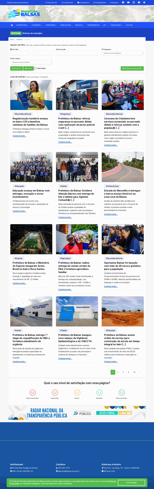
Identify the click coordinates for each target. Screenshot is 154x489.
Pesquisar (16, 68)
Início (12, 39)
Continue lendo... (19, 136)
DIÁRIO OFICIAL (65, 25)
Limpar (28, 68)
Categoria (106, 49)
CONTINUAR (131, 483)
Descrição (61, 49)
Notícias (19, 39)
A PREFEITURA (22, 25)
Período (14, 49)
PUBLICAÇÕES (116, 25)
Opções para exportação (132, 68)
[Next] (134, 371)
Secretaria (15, 58)
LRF (105, 25)
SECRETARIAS (51, 25)
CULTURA (129, 25)
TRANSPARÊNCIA (93, 25)
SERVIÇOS (79, 25)
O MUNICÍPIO (37, 25)
